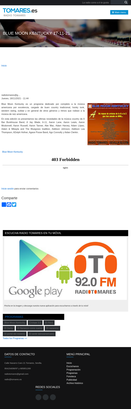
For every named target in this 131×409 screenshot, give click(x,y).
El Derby (8, 328)
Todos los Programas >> (15, 338)
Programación (73, 370)
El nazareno (52, 328)
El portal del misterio (14, 334)
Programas (14, 316)
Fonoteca (71, 376)
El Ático (49, 322)
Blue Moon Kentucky (12, 152)
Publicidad (71, 380)
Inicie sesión (7, 188)
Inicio (4, 65)
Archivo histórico (74, 383)
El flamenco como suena (30, 328)
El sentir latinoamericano (41, 334)
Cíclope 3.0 (35, 322)
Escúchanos (72, 366)
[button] (119, 12)
